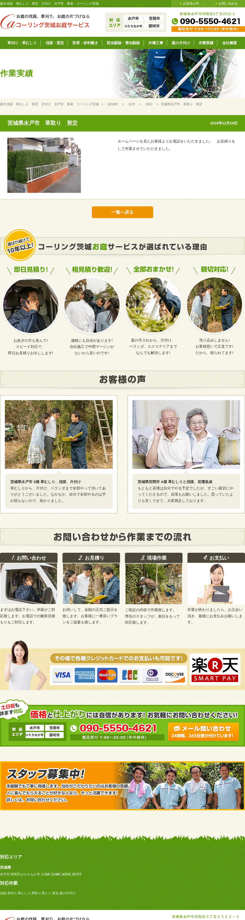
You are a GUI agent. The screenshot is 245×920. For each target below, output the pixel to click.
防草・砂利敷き (85, 43)
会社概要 (229, 43)
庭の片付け (181, 43)
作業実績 (206, 43)
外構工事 (155, 43)
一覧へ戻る (122, 212)
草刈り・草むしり (22, 43)
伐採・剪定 (55, 43)
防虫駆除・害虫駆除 (123, 43)
